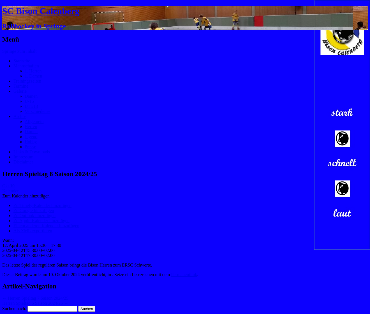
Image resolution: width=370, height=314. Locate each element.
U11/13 (31, 106)
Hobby (31, 141)
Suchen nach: (14, 308)
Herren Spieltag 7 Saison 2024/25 (35, 298)
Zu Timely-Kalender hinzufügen (42, 205)
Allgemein (34, 121)
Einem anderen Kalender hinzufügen (46, 225)
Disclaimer (23, 162)
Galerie (20, 91)
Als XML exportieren (32, 230)
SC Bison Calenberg (41, 11)
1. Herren (33, 71)
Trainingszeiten (27, 81)
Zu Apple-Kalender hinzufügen (41, 220)
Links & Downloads (31, 151)
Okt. (8, 185)
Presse (30, 146)
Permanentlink (184, 274)
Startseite (21, 60)
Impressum (23, 156)
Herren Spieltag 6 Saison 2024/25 (35, 303)
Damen (31, 96)
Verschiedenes (37, 111)
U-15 (29, 101)
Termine (20, 86)
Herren (31, 126)
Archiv (19, 116)
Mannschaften (26, 65)
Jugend (31, 136)
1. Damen (33, 76)
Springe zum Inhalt (19, 51)
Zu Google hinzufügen (33, 210)
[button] (26, 196)
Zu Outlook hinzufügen (34, 215)
